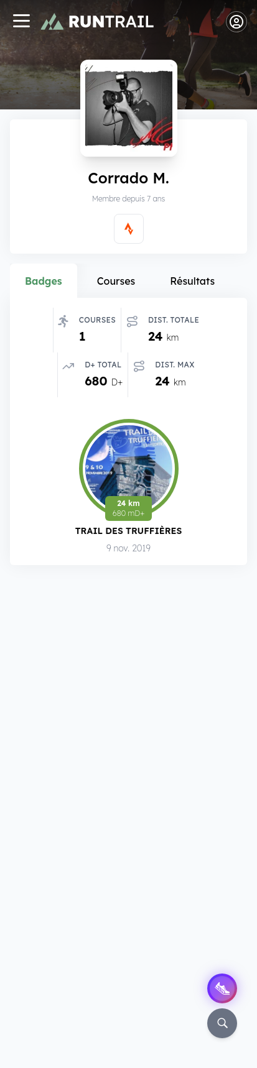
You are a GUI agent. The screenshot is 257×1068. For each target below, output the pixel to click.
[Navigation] (21, 22)
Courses (116, 281)
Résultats (192, 281)
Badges (43, 281)
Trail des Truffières (128, 532)
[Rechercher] (222, 1023)
